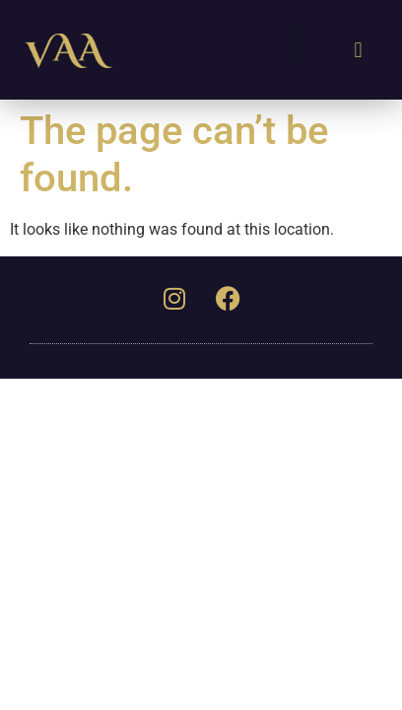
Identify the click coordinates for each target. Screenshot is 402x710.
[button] (297, 45)
